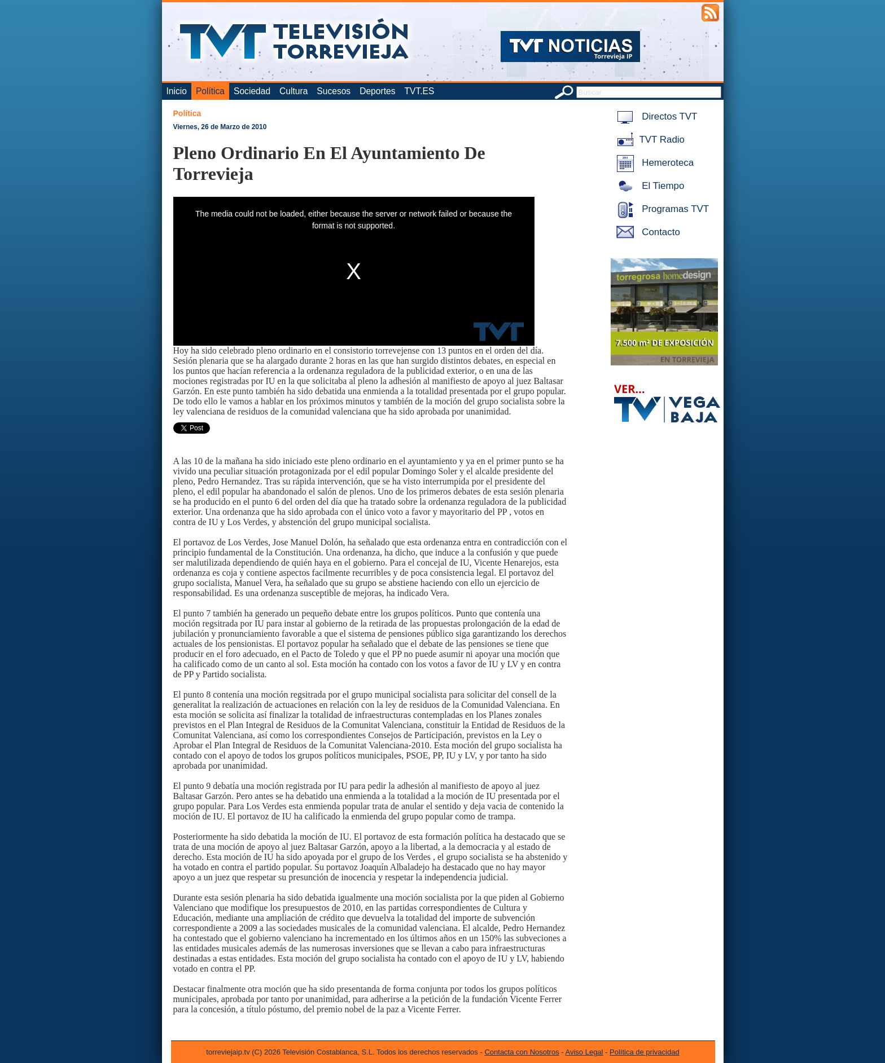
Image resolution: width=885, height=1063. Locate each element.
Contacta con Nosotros (521, 1052)
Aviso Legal (584, 1052)
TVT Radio (648, 139)
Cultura (293, 91)
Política (210, 91)
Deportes (377, 91)
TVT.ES (419, 91)
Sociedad (252, 91)
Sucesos (334, 91)
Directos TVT (655, 116)
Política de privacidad (645, 1052)
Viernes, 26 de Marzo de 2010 (220, 127)
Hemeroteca (653, 162)
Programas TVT (660, 209)
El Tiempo (648, 185)
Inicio (177, 91)
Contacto (646, 232)
